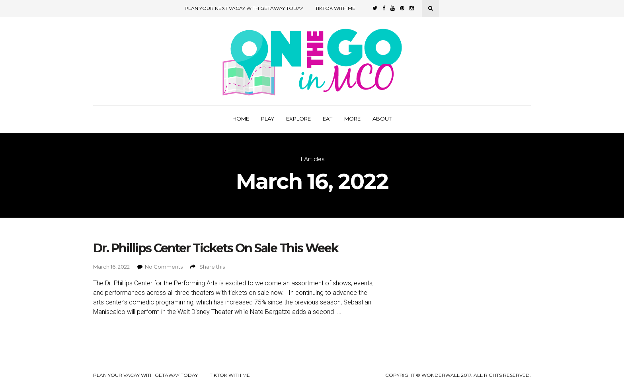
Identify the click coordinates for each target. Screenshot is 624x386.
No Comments (164, 266)
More (352, 118)
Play (267, 118)
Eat (327, 118)
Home (240, 118)
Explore (298, 118)
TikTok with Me (335, 8)
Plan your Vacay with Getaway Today (145, 375)
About (382, 118)
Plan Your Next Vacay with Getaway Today (244, 8)
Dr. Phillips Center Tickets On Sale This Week (215, 248)
